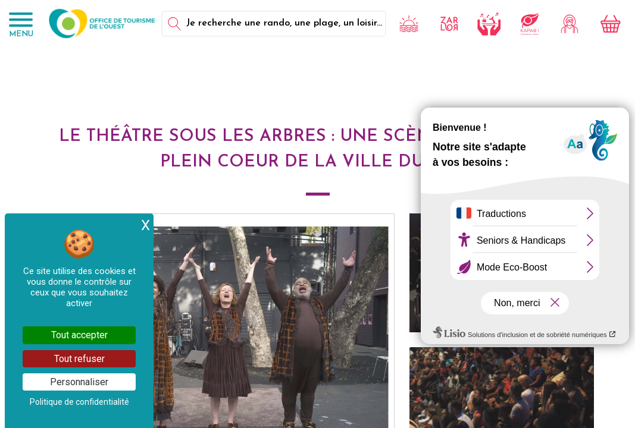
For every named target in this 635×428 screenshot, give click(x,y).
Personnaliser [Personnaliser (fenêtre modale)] (79, 382)
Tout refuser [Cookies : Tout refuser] (79, 358)
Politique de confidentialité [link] (79, 402)
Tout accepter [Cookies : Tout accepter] (79, 335)
